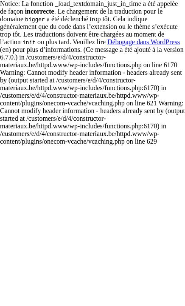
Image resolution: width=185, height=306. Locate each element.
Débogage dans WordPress (143, 41)
